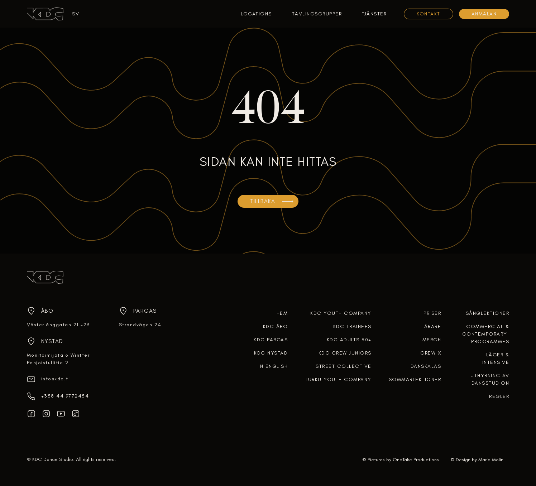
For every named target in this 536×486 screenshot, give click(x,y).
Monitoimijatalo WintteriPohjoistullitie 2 (59, 359)
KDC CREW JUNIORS (345, 353)
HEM (282, 313)
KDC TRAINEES (352, 326)
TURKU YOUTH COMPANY (338, 379)
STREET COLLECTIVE (344, 366)
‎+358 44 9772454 (65, 396)
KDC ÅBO (275, 326)
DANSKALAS (426, 366)
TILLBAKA (262, 201)
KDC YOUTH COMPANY (341, 313)
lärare (431, 326)
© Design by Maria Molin (476, 460)
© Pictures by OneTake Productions (400, 460)
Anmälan (484, 14)
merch (431, 340)
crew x (430, 353)
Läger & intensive (495, 358)
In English (273, 366)
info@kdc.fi (55, 379)
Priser (432, 313)
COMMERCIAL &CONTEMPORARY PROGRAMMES (485, 334)
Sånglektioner (487, 313)
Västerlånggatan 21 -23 (58, 325)
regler (499, 396)
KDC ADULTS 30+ (349, 340)
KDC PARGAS (271, 340)
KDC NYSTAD (271, 353)
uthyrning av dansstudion (489, 379)
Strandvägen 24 (140, 325)
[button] (72, 14)
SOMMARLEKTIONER (415, 379)
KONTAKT (428, 14)
